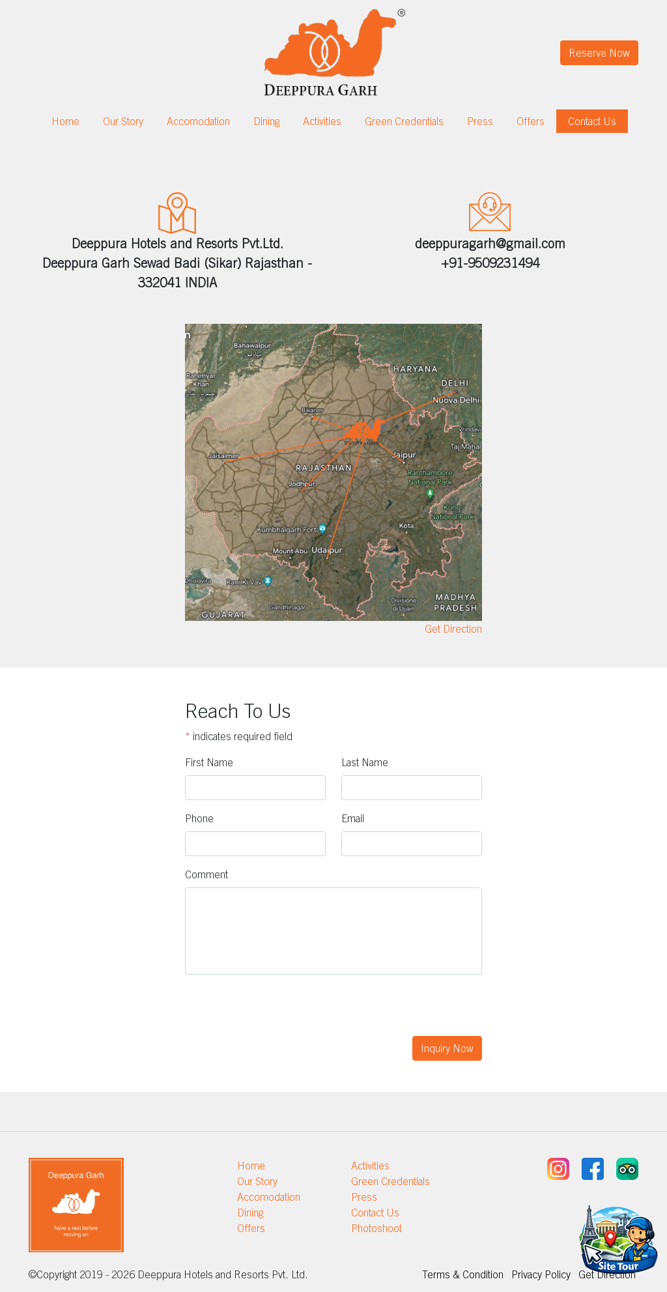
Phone (199, 818)
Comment (206, 874)
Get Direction (453, 629)
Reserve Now (599, 53)
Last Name (364, 762)
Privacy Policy (541, 1274)
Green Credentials (404, 121)
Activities (322, 121)
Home (65, 121)
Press (480, 121)
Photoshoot (376, 1228)
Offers (531, 121)
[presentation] (284, 1010)
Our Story (123, 121)
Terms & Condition (463, 1274)
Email (352, 818)
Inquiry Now (447, 1048)
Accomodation (198, 121)
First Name (209, 762)
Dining (266, 121)
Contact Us (592, 121)
